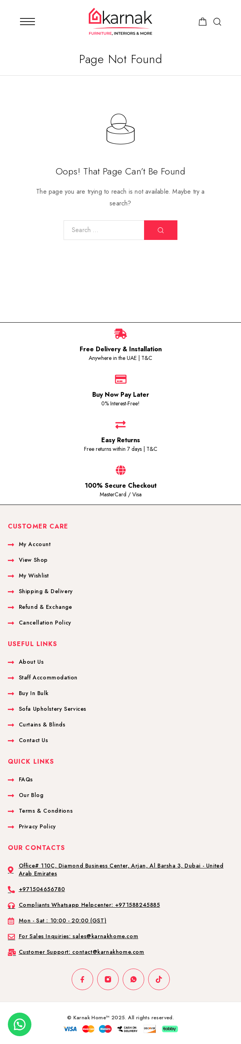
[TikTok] (159, 979)
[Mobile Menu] (27, 21)
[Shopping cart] (203, 23)
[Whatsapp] (133, 979)
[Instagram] (107, 979)
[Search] (217, 22)
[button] (19, 1024)
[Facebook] (82, 979)
